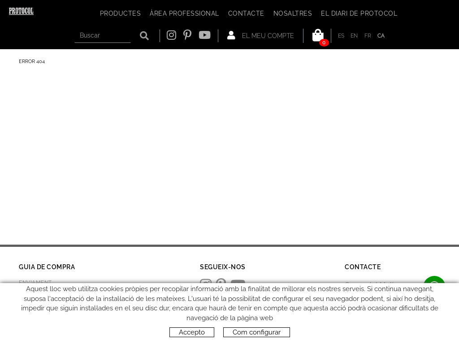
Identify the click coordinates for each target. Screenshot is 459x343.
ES (341, 36)
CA (381, 36)
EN (354, 36)
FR (368, 36)
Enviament (35, 282)
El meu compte (260, 35)
